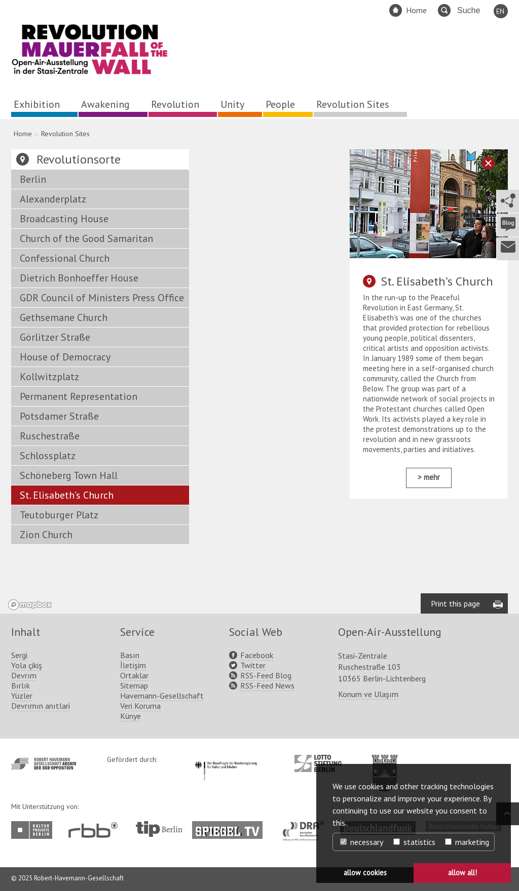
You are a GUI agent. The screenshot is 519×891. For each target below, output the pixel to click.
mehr (432, 477)
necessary (361, 842)
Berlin (33, 179)
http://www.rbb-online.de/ (95, 830)
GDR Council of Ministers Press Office (102, 297)
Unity (232, 104)
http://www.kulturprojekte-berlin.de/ (34, 830)
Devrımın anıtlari (40, 706)
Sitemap (134, 685)
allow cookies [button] (365, 872)
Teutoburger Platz (59, 514)
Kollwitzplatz (49, 376)
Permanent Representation (78, 396)
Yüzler (21, 696)
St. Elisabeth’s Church (67, 495)
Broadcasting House (64, 218)
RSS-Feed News (267, 685)
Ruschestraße (50, 435)
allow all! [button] (462, 872)
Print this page (455, 603)
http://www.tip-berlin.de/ (159, 829)
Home (416, 10)
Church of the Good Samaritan (86, 238)
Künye (130, 716)
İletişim (133, 665)
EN (500, 11)
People (280, 104)
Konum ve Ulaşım (368, 694)
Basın (129, 655)
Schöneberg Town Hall (69, 475)
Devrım (23, 675)
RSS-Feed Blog (265, 675)
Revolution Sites (352, 104)
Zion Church (46, 534)
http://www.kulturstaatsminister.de (226, 760)
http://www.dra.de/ (306, 826)
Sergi (19, 655)
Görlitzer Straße (55, 337)
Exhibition (37, 104)
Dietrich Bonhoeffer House (79, 278)
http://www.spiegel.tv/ (231, 826)
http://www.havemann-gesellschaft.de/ (44, 764)
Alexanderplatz (53, 199)
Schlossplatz (48, 455)
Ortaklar (134, 675)
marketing (467, 842)
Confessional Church (64, 258)
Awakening (105, 104)
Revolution (175, 104)
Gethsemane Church (63, 317)
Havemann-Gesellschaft (162, 696)
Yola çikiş (26, 665)
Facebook (256, 655)
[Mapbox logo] (30, 605)
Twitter (253, 665)
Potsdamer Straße (59, 416)
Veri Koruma (140, 706)
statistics (414, 842)
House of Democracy (65, 356)
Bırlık (20, 685)
